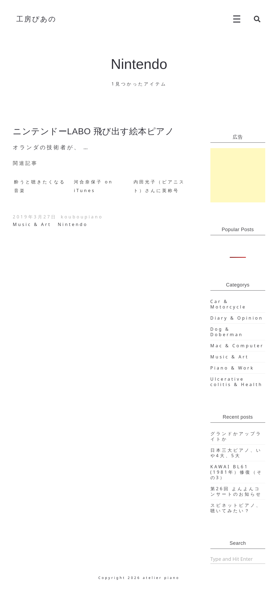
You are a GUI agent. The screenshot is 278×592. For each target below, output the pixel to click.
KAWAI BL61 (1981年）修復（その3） (236, 472)
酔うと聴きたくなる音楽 (39, 186)
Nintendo (73, 224)
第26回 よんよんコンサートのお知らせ (236, 491)
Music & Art (32, 224)
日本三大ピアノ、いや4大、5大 (236, 452)
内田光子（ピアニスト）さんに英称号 (159, 186)
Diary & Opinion (236, 318)
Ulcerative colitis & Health (236, 381)
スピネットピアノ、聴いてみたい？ (236, 507)
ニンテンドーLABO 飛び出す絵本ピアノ (93, 131)
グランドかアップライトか (236, 436)
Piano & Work (232, 368)
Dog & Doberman (226, 331)
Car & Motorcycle (228, 304)
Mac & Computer (237, 345)
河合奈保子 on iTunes (93, 186)
